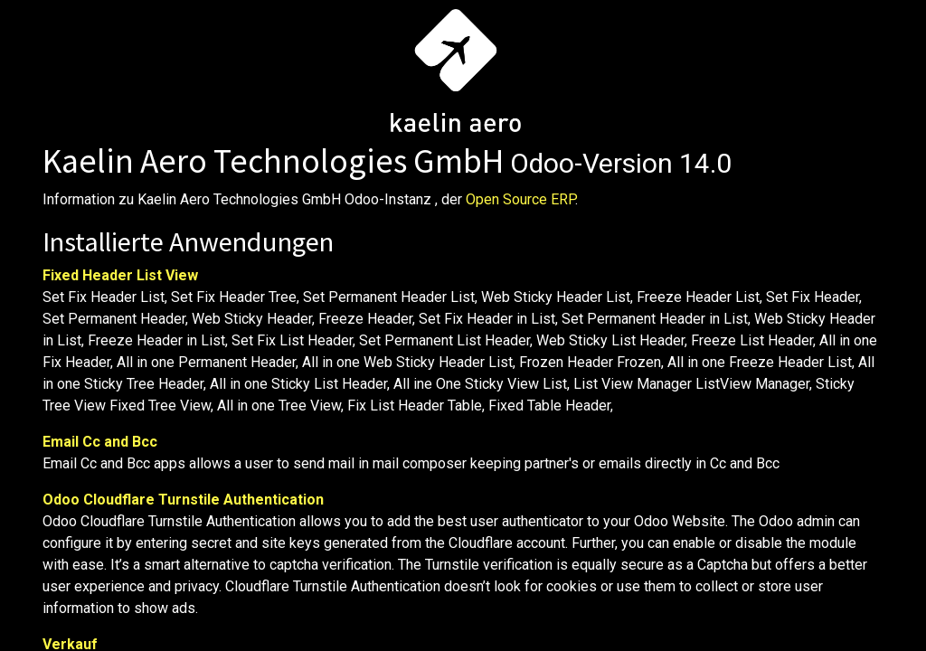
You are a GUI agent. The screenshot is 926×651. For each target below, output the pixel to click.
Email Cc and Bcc (100, 441)
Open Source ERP (520, 199)
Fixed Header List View (120, 275)
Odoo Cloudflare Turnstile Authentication (183, 499)
